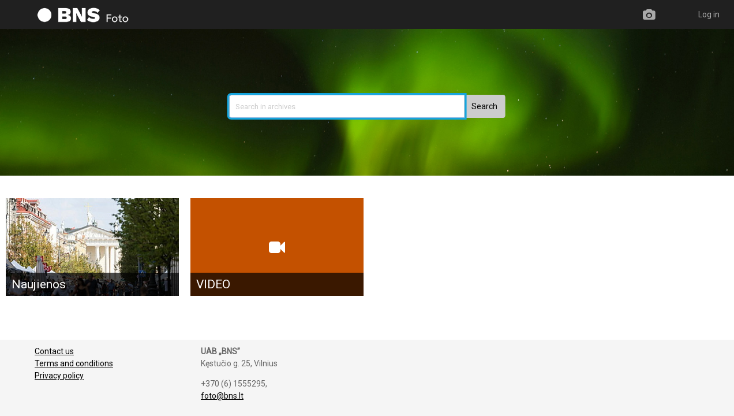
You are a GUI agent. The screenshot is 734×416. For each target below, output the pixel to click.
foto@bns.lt (222, 395)
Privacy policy (59, 375)
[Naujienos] (92, 247)
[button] (484, 106)
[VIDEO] (277, 247)
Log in (709, 14)
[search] (347, 106)
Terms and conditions (74, 363)
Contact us (54, 351)
